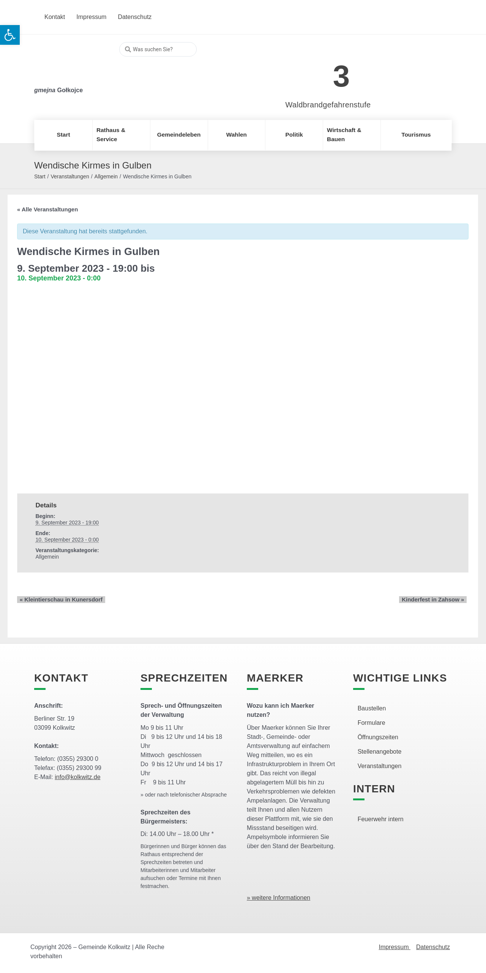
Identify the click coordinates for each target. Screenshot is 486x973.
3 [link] (341, 76)
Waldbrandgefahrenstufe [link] (328, 105)
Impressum (394, 947)
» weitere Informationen (278, 897)
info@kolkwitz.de (77, 777)
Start (40, 176)
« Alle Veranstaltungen (47, 209)
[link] (316, 72)
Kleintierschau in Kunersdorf (58, 599)
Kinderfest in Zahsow (435, 599)
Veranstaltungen (69, 176)
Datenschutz (433, 947)
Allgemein (106, 176)
